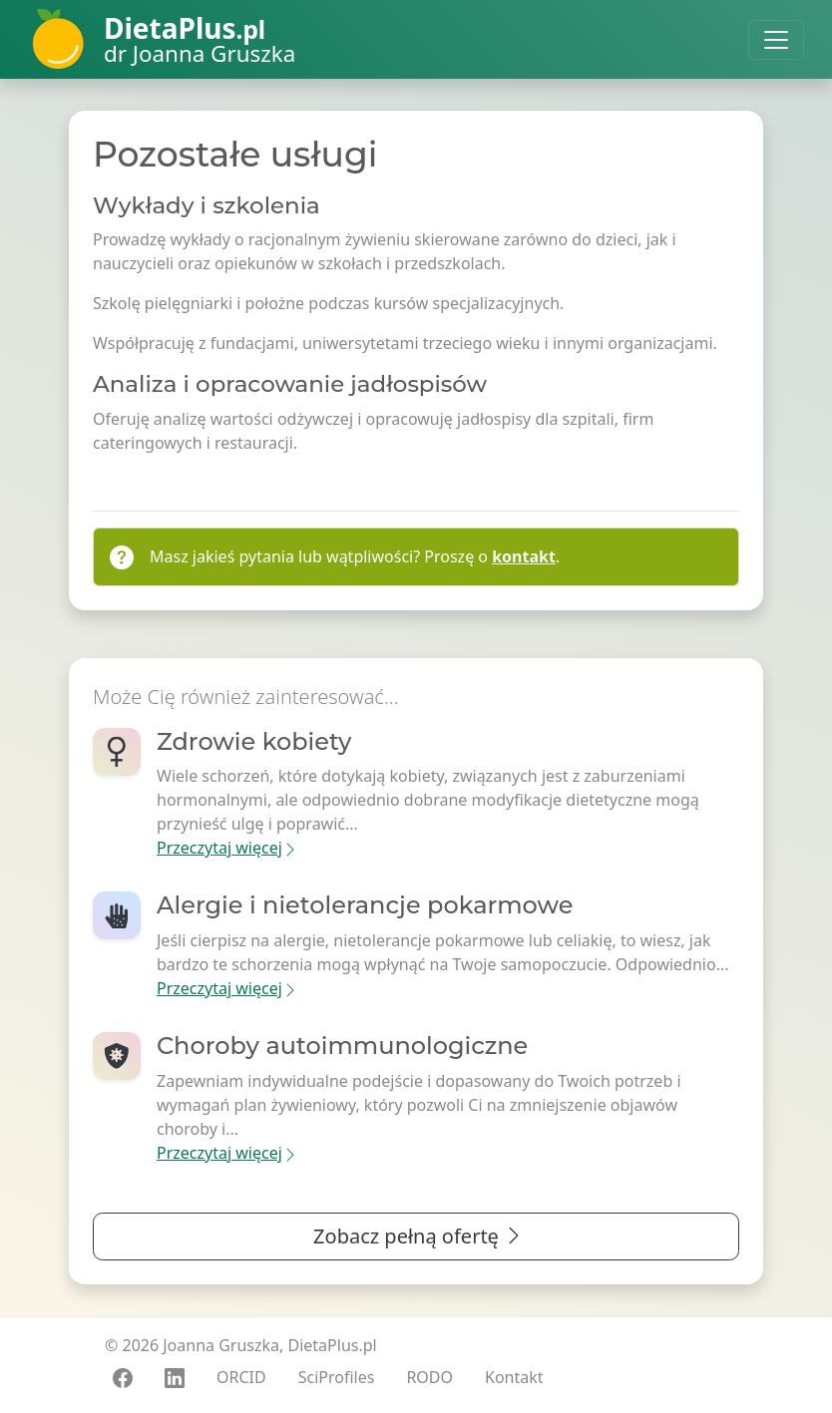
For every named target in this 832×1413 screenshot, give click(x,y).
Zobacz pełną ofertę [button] (418, 1236)
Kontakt (514, 1377)
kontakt (524, 556)
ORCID (241, 1377)
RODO (429, 1377)
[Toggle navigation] (776, 40)
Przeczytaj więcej (227, 848)
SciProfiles (336, 1377)
